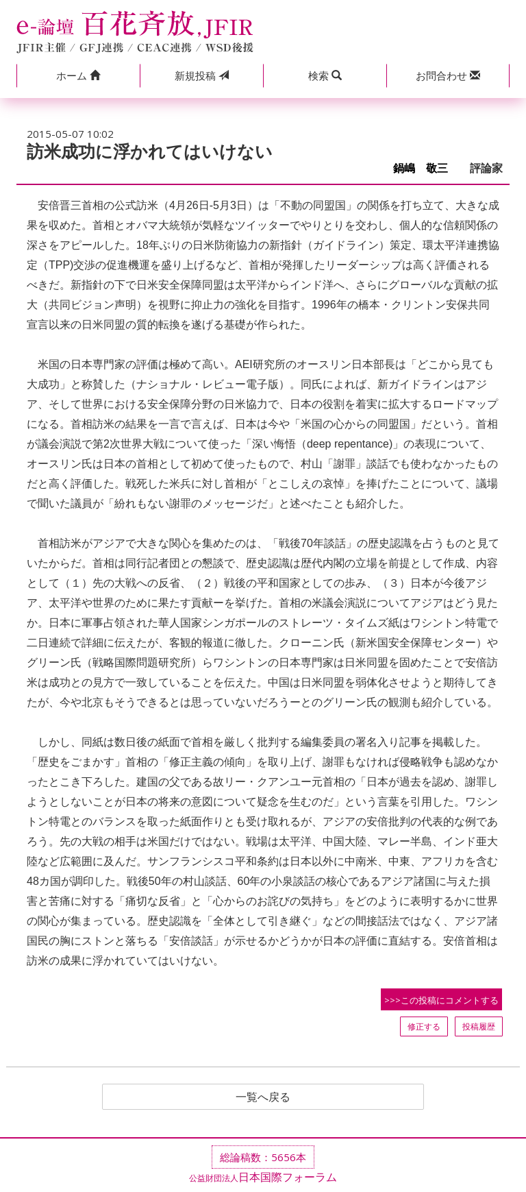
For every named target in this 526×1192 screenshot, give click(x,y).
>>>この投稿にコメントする (441, 1000)
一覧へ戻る (263, 1096)
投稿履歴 (478, 1026)
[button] (78, 76)
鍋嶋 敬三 (426, 168)
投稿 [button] (202, 75)
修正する (424, 1026)
